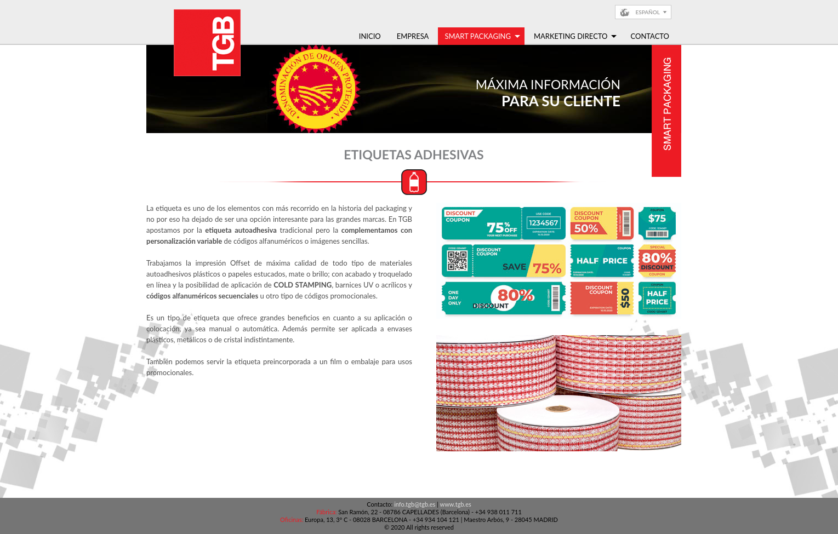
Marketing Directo (575, 36)
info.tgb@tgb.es (414, 504)
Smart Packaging (482, 36)
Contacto (649, 36)
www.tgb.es (455, 504)
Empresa (413, 36)
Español (647, 12)
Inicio (370, 36)
